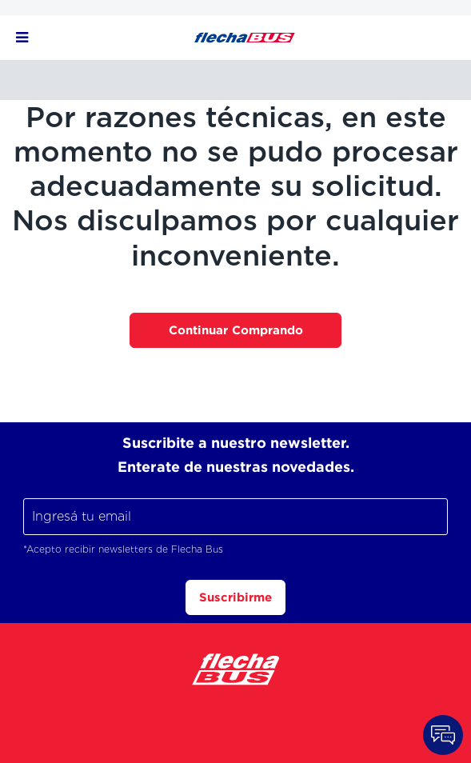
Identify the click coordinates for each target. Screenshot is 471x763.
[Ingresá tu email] (235, 516)
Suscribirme (235, 597)
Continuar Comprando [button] (236, 330)
